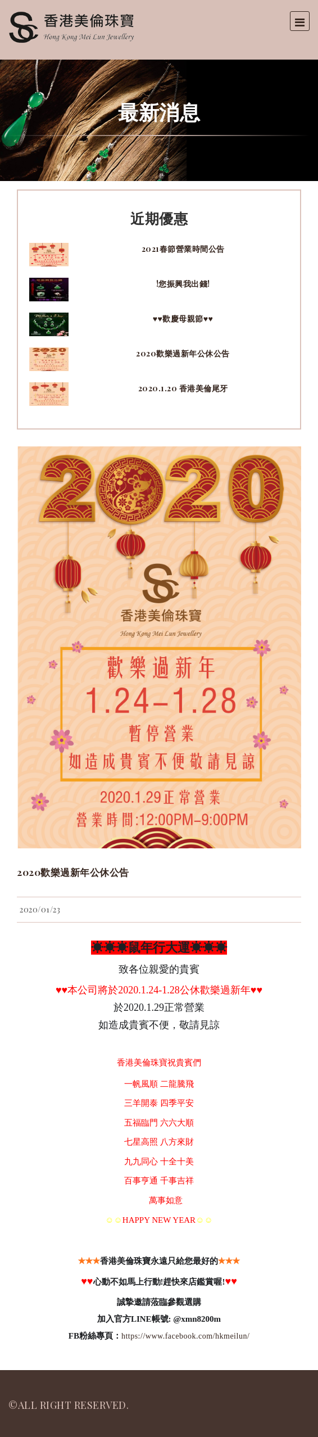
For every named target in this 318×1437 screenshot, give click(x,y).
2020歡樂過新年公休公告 (183, 353)
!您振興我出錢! (183, 283)
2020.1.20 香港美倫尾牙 (183, 388)
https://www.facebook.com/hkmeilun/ (185, 1336)
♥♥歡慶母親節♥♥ (183, 318)
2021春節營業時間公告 (183, 248)
